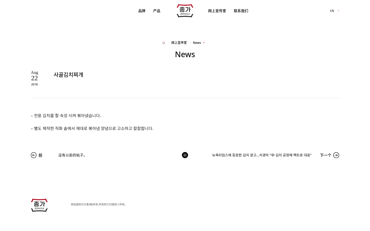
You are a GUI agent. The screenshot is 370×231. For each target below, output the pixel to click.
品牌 (141, 10)
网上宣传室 (217, 10)
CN (332, 11)
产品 (156, 10)
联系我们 (241, 10)
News (197, 43)
